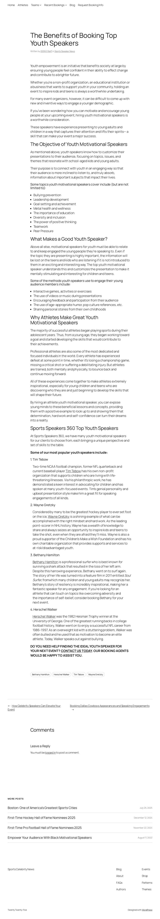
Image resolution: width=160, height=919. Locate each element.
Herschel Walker (44, 616)
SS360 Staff (46, 51)
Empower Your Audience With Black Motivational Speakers (50, 837)
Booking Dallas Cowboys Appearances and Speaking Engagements (109, 706)
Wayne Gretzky (58, 516)
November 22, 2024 (143, 827)
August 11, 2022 (145, 837)
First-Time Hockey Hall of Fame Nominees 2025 (41, 817)
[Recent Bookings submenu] (66, 5)
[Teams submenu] (40, 5)
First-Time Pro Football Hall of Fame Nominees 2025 (45, 827)
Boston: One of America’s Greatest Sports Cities (42, 808)
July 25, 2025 (146, 807)
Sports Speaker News (65, 51)
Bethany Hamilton (45, 562)
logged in (50, 752)
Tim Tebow (73, 471)
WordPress (147, 909)
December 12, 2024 (143, 817)
